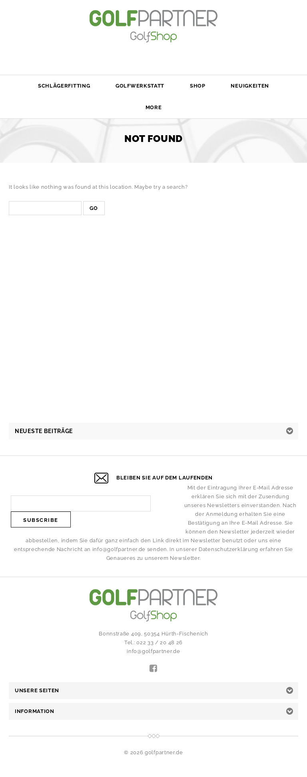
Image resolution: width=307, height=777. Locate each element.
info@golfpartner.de (119, 549)
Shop (197, 86)
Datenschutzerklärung (228, 549)
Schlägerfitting (64, 86)
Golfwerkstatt (140, 86)
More (154, 107)
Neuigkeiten (250, 86)
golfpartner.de (164, 752)
